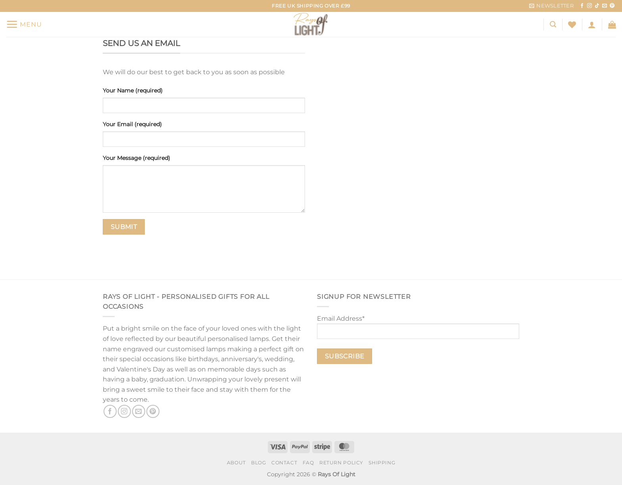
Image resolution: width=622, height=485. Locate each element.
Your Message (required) (136, 158)
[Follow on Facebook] (582, 6)
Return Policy (341, 463)
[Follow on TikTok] (597, 6)
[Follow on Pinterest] (612, 6)
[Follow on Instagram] (589, 6)
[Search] (553, 24)
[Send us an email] (604, 6)
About (236, 463)
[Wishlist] (572, 24)
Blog (258, 463)
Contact (284, 463)
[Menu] (24, 24)
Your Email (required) (132, 124)
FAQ (308, 463)
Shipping (382, 463)
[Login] (592, 24)
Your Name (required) (133, 90)
